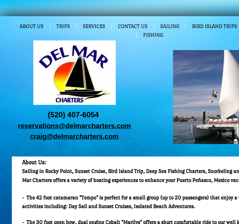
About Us (32, 26)
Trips (63, 26)
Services (94, 26)
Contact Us (133, 26)
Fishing (153, 35)
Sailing (169, 26)
